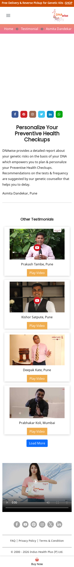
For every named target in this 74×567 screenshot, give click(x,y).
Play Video (37, 273)
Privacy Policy (27, 541)
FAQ (13, 541)
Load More (37, 443)
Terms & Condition (51, 541)
